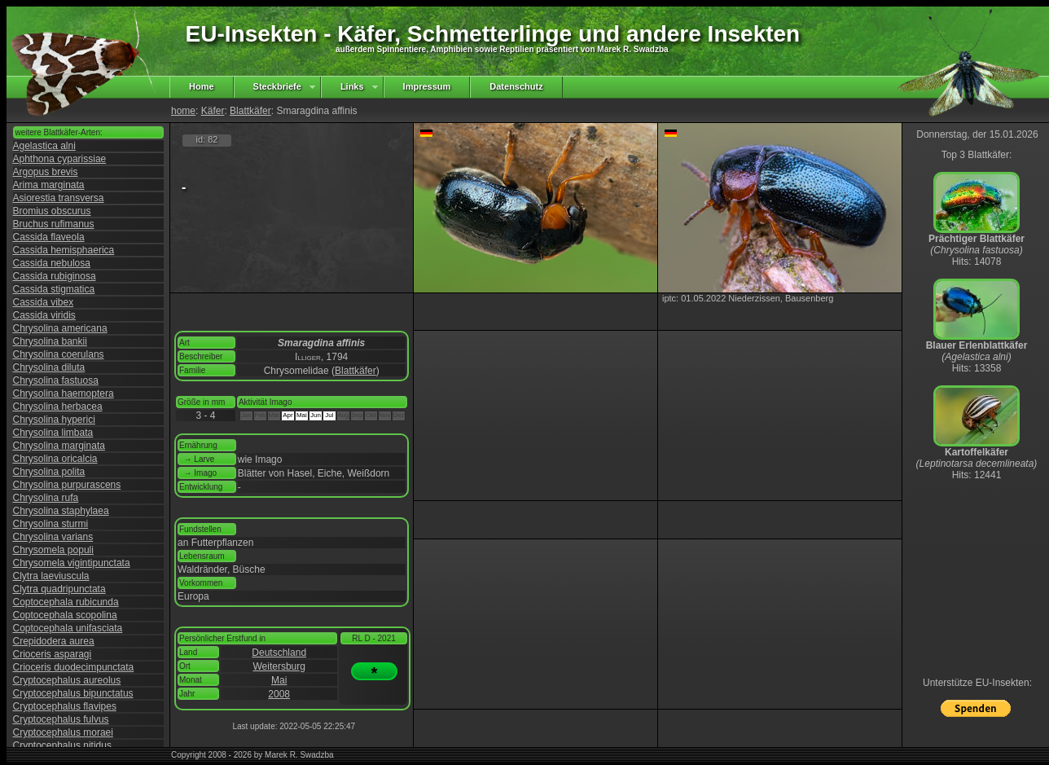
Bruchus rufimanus (53, 224)
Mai (279, 680)
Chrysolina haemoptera (63, 393)
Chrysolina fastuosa (56, 380)
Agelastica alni (44, 146)
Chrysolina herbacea (58, 406)
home (183, 111)
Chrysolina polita (49, 471)
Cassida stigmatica (54, 289)
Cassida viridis (44, 315)
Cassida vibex (43, 302)
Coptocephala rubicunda (66, 602)
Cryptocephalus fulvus (61, 719)
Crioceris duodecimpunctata (73, 667)
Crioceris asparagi (52, 654)
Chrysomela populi (53, 550)
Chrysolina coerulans (58, 354)
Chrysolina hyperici (54, 419)
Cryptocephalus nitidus (62, 745)
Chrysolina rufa (46, 497)
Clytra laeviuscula (51, 576)
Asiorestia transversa (58, 198)
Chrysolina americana (60, 328)
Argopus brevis (45, 172)
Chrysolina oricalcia (55, 458)
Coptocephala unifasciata (68, 628)
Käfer (213, 111)
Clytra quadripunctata (59, 589)
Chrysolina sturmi (51, 524)
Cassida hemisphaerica (64, 250)
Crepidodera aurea (53, 641)
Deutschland (279, 652)
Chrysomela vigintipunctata (71, 563)
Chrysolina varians (53, 537)
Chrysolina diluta (49, 367)
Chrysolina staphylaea (61, 511)
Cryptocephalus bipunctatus (73, 693)
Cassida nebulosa (51, 263)
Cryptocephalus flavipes (64, 706)
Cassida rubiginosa (54, 276)
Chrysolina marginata (59, 445)
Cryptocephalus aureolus (67, 680)
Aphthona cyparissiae (60, 159)
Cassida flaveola (49, 237)
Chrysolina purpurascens (67, 484)
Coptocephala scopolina (65, 615)
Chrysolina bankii (50, 341)
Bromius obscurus (52, 211)
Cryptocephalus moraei (63, 732)
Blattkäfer (250, 111)
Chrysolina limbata (53, 432)
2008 (279, 694)
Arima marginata (49, 185)
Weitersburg (278, 666)
